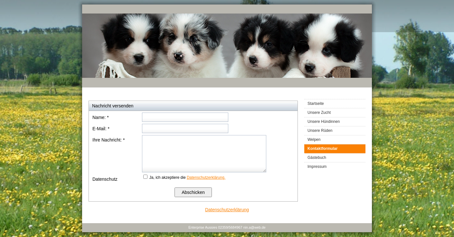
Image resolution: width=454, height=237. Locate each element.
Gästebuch (316, 157)
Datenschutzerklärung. (206, 177)
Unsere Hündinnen (323, 121)
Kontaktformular (322, 148)
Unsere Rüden (319, 130)
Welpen (313, 139)
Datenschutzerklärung (227, 209)
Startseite (315, 103)
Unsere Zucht (319, 112)
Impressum (316, 166)
